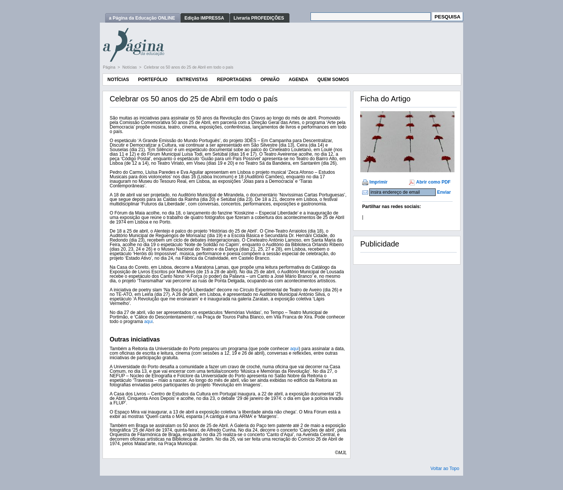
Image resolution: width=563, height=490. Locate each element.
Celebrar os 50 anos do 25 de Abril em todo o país (189, 67)
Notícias (130, 67)
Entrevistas (192, 79)
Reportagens (234, 79)
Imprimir (378, 182)
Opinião (270, 79)
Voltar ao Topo (444, 468)
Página (109, 67)
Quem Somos (333, 79)
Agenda (298, 79)
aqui (148, 321)
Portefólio (152, 79)
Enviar (444, 192)
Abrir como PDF (433, 182)
